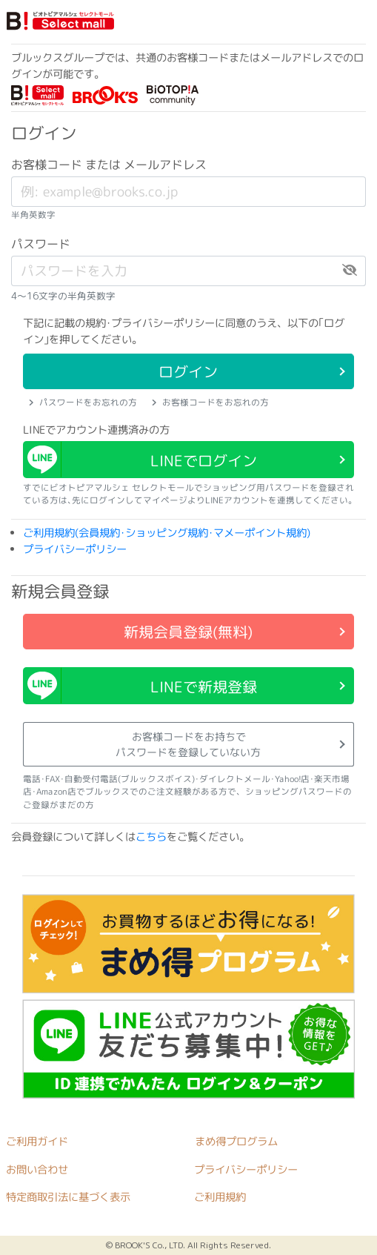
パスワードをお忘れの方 (83, 402)
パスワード (40, 244)
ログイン (188, 371)
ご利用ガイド (37, 1141)
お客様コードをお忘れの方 (210, 402)
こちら (151, 837)
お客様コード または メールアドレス (109, 164)
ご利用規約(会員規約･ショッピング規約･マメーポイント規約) (166, 533)
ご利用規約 (220, 1198)
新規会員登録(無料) (188, 631)
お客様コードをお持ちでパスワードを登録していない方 (188, 744)
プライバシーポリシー (75, 549)
